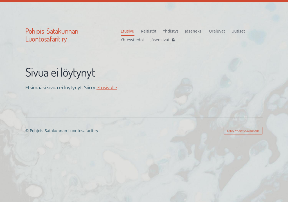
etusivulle (106, 87)
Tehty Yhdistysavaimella (243, 131)
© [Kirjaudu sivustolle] (27, 130)
